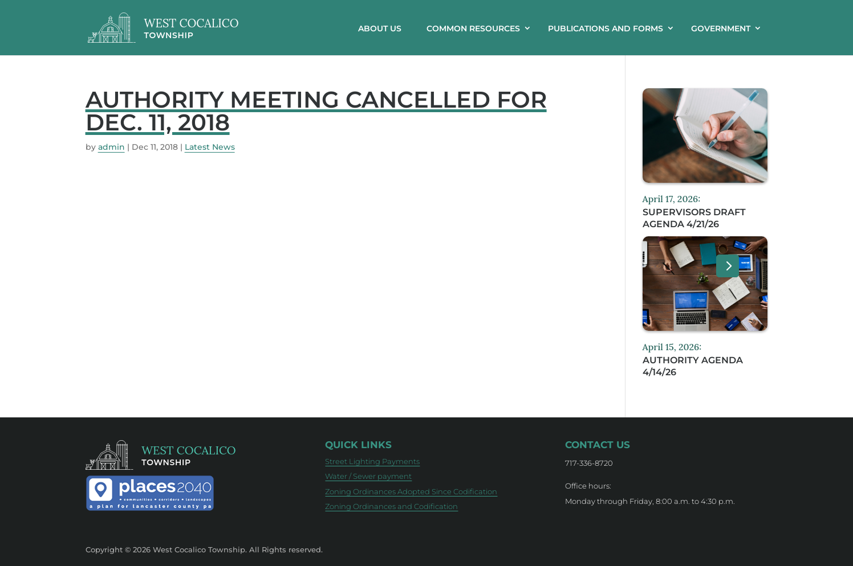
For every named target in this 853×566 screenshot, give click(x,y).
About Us (379, 28)
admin (111, 147)
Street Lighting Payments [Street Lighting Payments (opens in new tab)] (372, 461)
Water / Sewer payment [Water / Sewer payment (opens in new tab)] (368, 476)
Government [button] (720, 28)
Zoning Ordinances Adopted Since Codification (411, 491)
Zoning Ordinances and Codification (391, 506)
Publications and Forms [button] (605, 28)
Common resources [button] (473, 28)
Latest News (210, 147)
